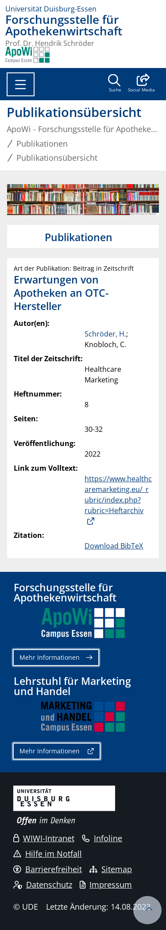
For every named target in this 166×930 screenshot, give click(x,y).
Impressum (106, 884)
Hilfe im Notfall (47, 853)
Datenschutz (42, 884)
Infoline (102, 838)
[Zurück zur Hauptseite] (27, 55)
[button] (141, 84)
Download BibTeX (114, 546)
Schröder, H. (105, 334)
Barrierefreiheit (47, 869)
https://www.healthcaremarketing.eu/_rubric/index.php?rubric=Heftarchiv (118, 494)
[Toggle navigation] (21, 84)
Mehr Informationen (49, 657)
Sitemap (110, 869)
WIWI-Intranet (43, 838)
